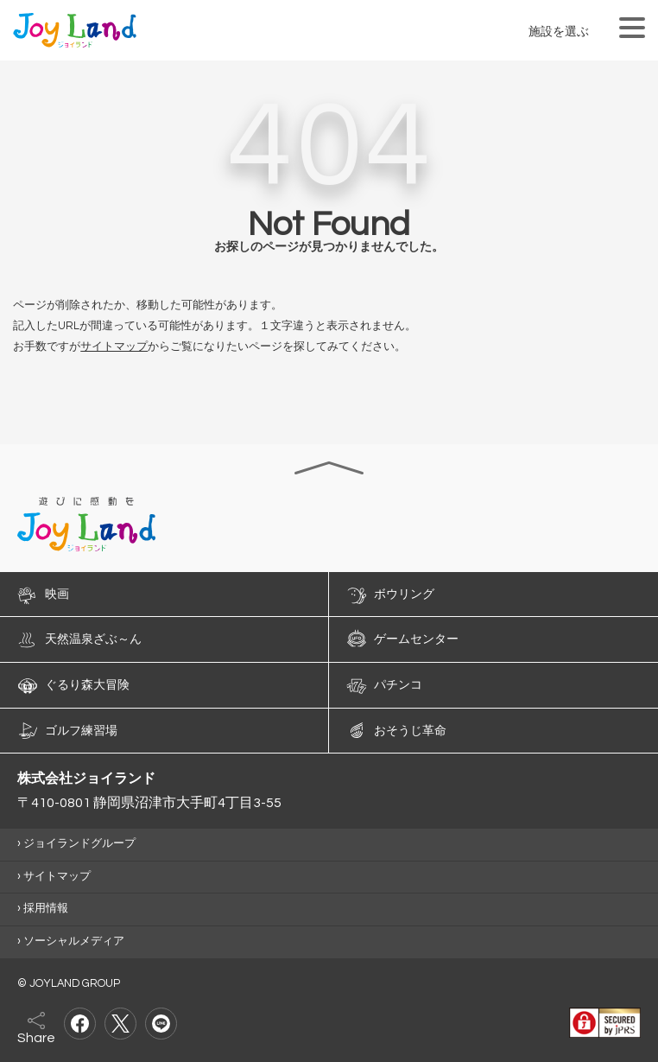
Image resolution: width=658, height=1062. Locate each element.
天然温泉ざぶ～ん (93, 639)
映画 (57, 594)
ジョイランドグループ (79, 843)
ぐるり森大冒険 (87, 685)
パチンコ (398, 685)
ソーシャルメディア (73, 941)
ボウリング (404, 594)
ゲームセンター (416, 639)
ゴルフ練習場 (81, 730)
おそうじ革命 (410, 730)
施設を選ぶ (558, 31)
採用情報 (45, 908)
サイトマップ (114, 347)
